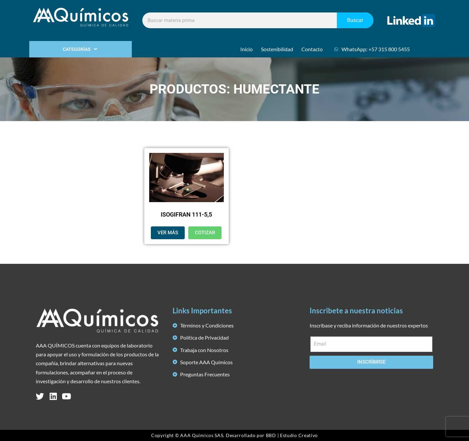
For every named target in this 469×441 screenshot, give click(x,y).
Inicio (246, 49)
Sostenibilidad (277, 49)
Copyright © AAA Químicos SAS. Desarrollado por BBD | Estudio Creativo (234, 435)
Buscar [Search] (355, 20)
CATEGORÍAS (81, 49)
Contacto (312, 49)
